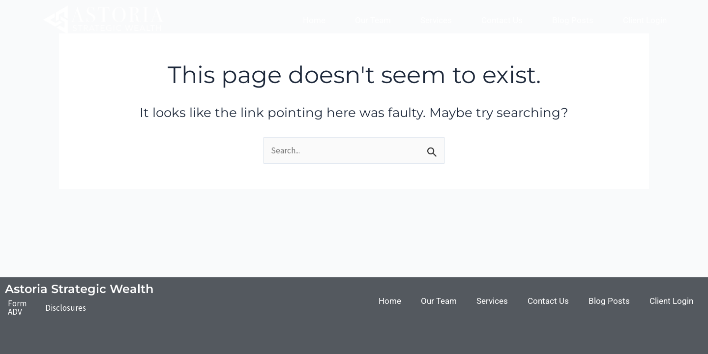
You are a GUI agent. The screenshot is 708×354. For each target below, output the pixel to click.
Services (436, 20)
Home (314, 20)
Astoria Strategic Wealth (79, 289)
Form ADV (17, 307)
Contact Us (502, 20)
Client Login (645, 20)
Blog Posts (572, 20)
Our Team (373, 20)
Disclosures (65, 307)
